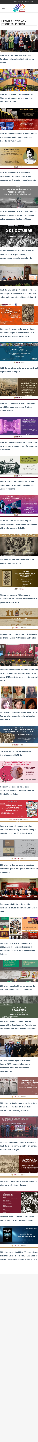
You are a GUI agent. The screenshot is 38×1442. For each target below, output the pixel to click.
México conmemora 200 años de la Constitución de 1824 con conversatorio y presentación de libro (18, 598)
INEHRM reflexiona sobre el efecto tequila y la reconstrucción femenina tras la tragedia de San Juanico (18, 137)
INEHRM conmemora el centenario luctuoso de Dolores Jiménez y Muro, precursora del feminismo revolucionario (18, 176)
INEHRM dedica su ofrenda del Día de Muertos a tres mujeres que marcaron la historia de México (17, 98)
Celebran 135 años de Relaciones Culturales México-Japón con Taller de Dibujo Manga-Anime (17, 790)
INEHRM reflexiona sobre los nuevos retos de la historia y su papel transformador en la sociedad (18, 446)
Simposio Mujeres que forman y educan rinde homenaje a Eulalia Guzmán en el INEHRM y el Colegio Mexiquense (17, 332)
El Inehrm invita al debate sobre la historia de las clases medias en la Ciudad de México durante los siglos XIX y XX (18, 1107)
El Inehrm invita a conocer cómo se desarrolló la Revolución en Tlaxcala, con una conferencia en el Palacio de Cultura (18, 1025)
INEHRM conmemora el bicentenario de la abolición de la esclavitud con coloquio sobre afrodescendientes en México (18, 215)
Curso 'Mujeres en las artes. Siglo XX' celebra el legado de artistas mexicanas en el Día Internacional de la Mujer (18, 524)
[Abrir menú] (3, 8)
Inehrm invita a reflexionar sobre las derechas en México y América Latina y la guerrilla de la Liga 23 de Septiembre (18, 829)
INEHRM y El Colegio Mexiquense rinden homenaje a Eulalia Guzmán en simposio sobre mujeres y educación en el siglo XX (18, 293)
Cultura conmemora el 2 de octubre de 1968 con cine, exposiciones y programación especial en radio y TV (17, 254)
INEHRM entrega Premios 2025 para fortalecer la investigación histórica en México (17, 59)
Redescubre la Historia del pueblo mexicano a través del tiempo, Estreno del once (18, 908)
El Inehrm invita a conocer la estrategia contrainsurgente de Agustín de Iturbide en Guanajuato (19, 868)
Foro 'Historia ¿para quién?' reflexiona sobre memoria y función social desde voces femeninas (17, 485)
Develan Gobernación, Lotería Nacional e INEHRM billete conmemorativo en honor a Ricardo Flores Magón (18, 1146)
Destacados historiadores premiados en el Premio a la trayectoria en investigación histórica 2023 (18, 716)
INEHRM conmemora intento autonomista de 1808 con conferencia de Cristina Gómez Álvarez (18, 407)
